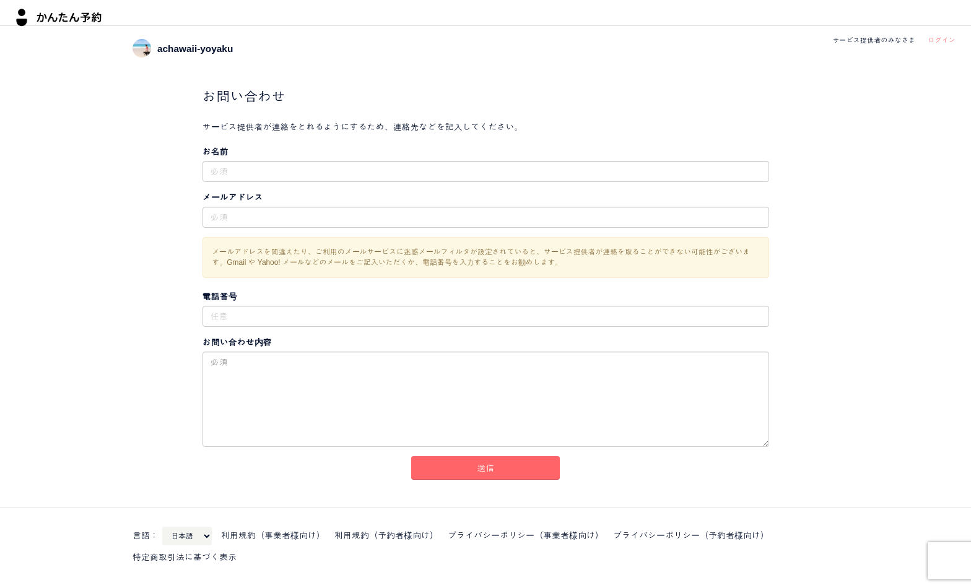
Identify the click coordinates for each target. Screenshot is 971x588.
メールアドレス (232, 197)
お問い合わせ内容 (237, 342)
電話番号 (219, 296)
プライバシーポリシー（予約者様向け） (691, 535)
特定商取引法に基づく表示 (185, 557)
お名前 (215, 152)
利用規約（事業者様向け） (273, 535)
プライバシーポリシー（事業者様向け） (526, 535)
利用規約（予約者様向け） (386, 535)
